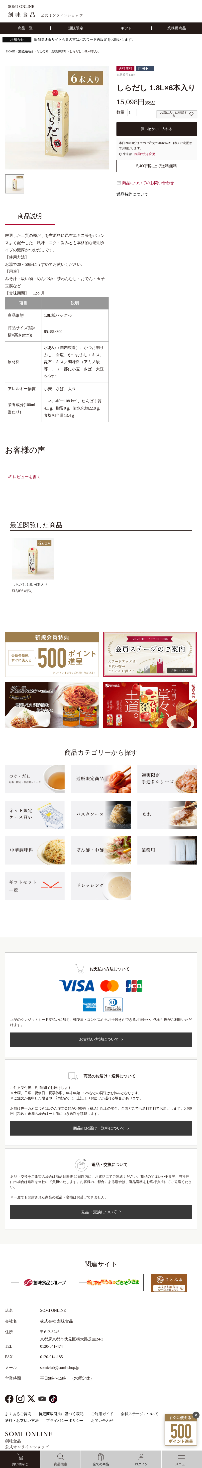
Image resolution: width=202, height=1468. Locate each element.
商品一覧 (25, 28)
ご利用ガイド (102, 1414)
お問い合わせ (102, 1421)
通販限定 (75, 28)
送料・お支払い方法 (22, 1421)
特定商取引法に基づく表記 (61, 1414)
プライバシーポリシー (65, 1421)
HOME (10, 51)
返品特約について (132, 194)
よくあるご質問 (18, 1414)
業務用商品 (176, 28)
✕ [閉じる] (196, 1407)
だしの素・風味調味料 (51, 51)
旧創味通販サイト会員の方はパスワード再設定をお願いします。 (84, 39)
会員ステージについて (139, 1414)
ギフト (126, 28)
